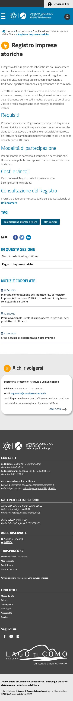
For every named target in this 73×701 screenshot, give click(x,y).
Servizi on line (61, 4)
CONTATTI (8, 457)
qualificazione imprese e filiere (20, 221)
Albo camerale (7, 560)
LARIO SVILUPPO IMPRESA (14, 519)
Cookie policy (7, 604)
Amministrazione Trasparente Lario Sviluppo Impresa (24, 577)
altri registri (50, 221)
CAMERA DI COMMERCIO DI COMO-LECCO (21, 505)
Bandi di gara (7, 565)
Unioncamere (9, 203)
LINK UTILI (9, 590)
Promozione (23, 31)
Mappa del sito (7, 596)
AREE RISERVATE (14, 532)
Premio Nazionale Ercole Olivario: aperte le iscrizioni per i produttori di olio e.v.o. (35, 319)
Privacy (4, 600)
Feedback (5, 617)
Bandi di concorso (9, 569)
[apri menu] (3, 17)
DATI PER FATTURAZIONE (20, 499)
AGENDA (6, 542)
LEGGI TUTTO (55, 409)
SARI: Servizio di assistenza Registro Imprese (28, 338)
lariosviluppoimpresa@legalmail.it (39, 488)
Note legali (6, 608)
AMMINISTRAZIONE (12, 539)
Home (10, 31)
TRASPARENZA (12, 551)
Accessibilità (6, 613)
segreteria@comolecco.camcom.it (28, 393)
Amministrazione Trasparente (14, 556)
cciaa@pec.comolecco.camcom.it (38, 485)
